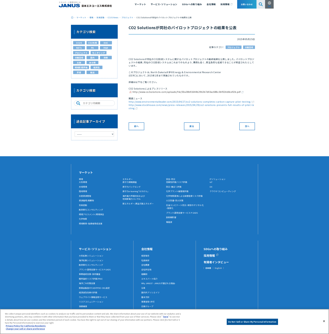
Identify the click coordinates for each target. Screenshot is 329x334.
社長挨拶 (145, 262)
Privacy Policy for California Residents (26, 325)
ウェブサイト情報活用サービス (94, 299)
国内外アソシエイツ (151, 295)
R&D (106, 47)
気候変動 (83, 207)
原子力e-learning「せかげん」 (137, 193)
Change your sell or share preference (25, 328)
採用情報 (226, 4)
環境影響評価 (81, 67)
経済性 (96, 67)
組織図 (144, 276)
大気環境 (83, 184)
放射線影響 (171, 219)
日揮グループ (147, 308)
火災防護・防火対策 (175, 203)
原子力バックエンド (132, 189)
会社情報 (211, 4)
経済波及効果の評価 (89, 295)
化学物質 (83, 221)
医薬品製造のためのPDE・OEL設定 (96, 290)
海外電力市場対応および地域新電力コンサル (135, 200)
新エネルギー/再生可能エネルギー (139, 206)
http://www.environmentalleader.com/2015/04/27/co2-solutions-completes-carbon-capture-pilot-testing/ (191, 101)
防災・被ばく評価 (174, 189)
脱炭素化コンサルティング (92, 212)
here (165, 316)
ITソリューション (218, 179)
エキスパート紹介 (150, 281)
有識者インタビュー (216, 265)
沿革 (143, 290)
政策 (106, 57)
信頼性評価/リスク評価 (177, 184)
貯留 (79, 72)
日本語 (208, 271)
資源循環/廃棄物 (87, 203)
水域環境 (83, 189)
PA (92, 47)
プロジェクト (233, 47)
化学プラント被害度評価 (178, 193)
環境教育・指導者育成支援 (91, 226)
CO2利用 (92, 42)
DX (211, 189)
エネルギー (128, 179)
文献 (79, 62)
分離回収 (249, 47)
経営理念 (145, 258)
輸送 (92, 72)
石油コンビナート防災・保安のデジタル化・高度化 (186, 209)
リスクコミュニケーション (92, 304)
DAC (106, 42)
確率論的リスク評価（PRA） (92, 281)
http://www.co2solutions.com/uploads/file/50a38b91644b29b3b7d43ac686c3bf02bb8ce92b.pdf (188, 92)
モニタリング (98, 52)
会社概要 (145, 267)
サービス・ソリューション (164, 4)
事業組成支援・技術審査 (90, 276)
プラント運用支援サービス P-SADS (183, 215)
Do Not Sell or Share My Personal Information (252, 321)
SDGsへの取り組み (192, 4)
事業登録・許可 (148, 304)
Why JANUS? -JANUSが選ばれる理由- (159, 285)
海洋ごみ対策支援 (87, 285)
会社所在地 (146, 271)
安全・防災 (171, 179)
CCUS (79, 42)
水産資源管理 (85, 198)
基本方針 (145, 299)
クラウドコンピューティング (224, 193)
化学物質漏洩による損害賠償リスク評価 (185, 198)
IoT (211, 184)
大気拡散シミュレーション (92, 258)
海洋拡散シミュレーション (92, 262)
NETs (79, 47)
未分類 (92, 62)
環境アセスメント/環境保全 (92, 216)
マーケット (140, 4)
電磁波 (169, 224)
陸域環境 (83, 193)
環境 (81, 179)
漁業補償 (83, 308)
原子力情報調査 (130, 184)
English (218, 271)
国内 (92, 57)
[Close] (324, 321)
